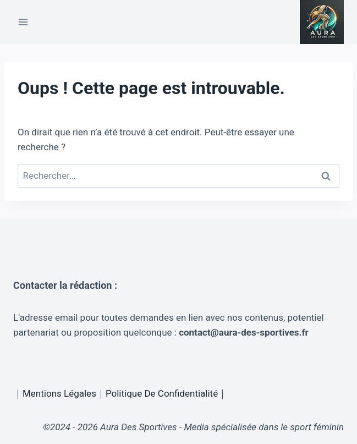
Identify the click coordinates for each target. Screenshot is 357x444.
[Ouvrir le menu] (23, 21)
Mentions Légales (59, 393)
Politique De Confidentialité (162, 393)
